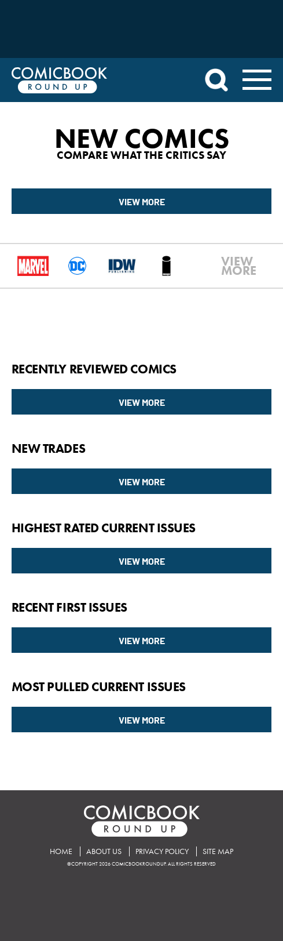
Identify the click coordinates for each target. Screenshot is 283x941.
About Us (104, 851)
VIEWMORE (227, 266)
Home (61, 851)
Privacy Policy (162, 851)
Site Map (218, 851)
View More (142, 201)
